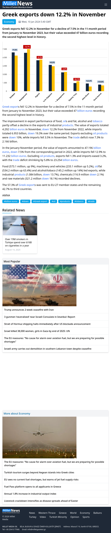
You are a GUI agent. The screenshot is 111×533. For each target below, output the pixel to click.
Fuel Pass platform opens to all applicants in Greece (32, 486)
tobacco (97, 121)
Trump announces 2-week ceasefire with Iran (29, 309)
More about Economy (17, 413)
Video (43, 517)
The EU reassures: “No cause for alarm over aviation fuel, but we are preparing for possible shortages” (54, 340)
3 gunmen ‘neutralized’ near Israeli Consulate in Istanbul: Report (39, 316)
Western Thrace (46, 512)
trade (76, 137)
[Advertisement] (55, 381)
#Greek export (40, 201)
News (32, 512)
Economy (85, 512)
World (73, 512)
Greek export (10, 106)
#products (65, 201)
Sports (86, 517)
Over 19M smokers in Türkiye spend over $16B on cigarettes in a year (18, 242)
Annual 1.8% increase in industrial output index (30, 493)
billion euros (84, 110)
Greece (63, 512)
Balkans (97, 512)
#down (25, 201)
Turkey (32, 517)
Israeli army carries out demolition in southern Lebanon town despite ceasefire (47, 348)
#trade (91, 201)
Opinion (74, 517)
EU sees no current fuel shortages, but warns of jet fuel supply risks (41, 479)
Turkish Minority (58, 517)
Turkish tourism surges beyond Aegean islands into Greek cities (39, 472)
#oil (53, 201)
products (67, 125)
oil (64, 121)
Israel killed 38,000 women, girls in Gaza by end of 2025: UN (37, 331)
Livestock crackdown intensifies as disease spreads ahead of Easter (41, 500)
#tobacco (79, 201)
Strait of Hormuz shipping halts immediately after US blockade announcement (47, 324)
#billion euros (10, 201)
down (45, 129)
